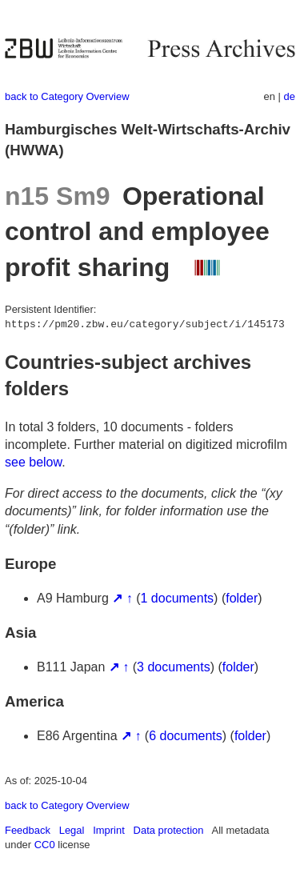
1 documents (177, 598)
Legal (72, 830)
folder (242, 598)
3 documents (173, 667)
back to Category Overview (67, 96)
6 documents (185, 736)
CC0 (44, 845)
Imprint (109, 830)
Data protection (169, 830)
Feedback (27, 830)
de (289, 96)
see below (33, 462)
